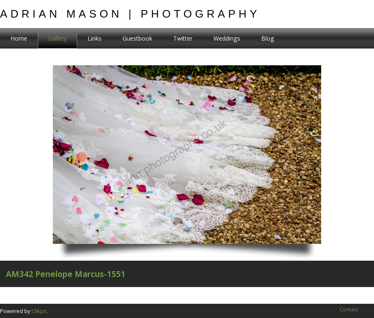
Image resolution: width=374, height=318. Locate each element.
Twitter (182, 38)
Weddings (226, 38)
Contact (349, 309)
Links (94, 38)
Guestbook (137, 38)
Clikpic (39, 311)
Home (18, 38)
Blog (267, 38)
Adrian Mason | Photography (130, 14)
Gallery (57, 38)
